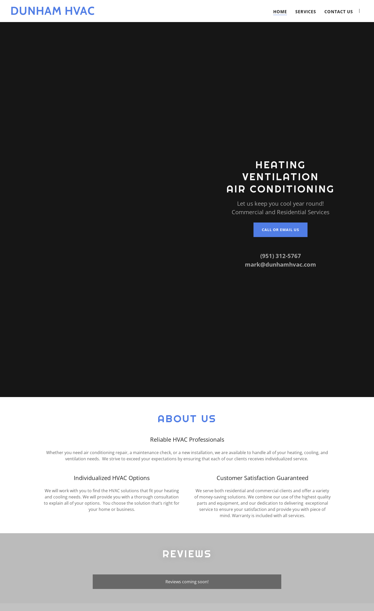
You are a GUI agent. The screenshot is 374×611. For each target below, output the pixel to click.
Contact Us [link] (338, 20)
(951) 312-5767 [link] (280, 256)
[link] (72, 21)
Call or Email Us (280, 229)
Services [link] (305, 20)
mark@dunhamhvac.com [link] (280, 264)
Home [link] (280, 20)
